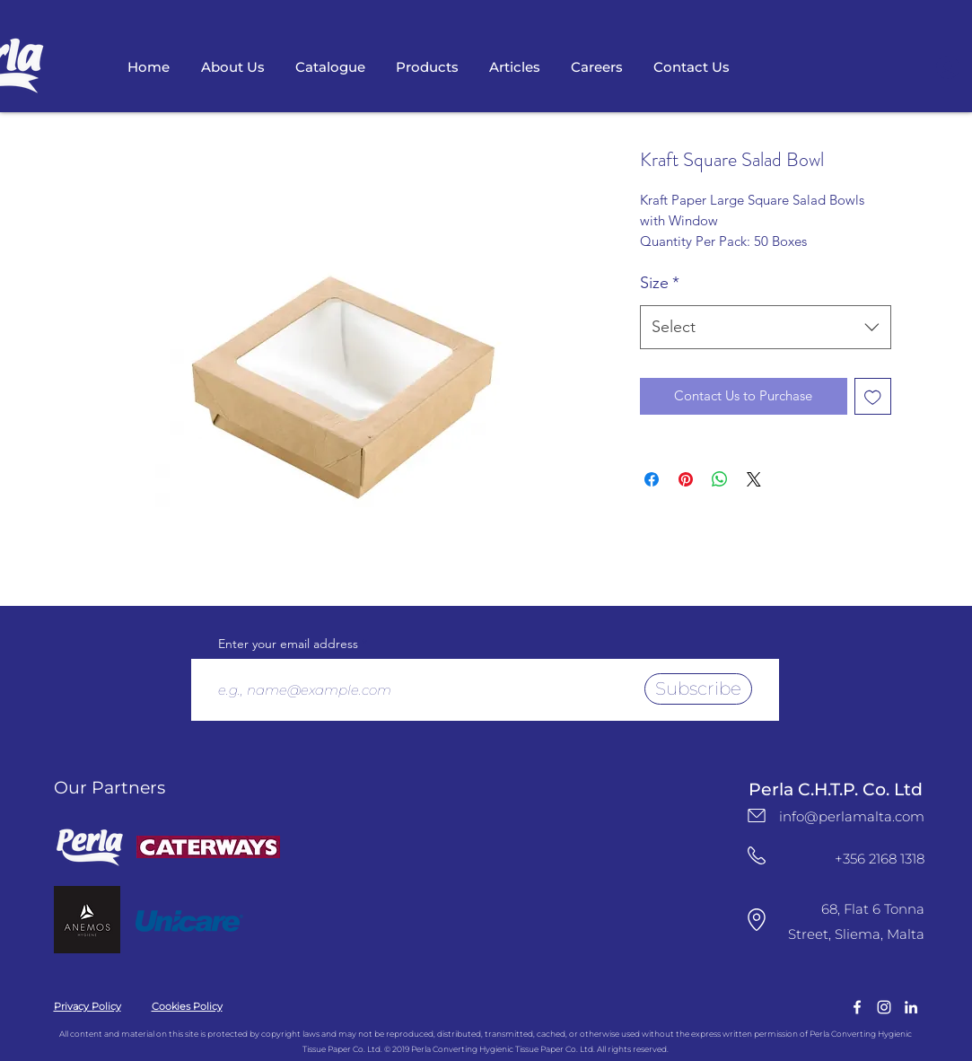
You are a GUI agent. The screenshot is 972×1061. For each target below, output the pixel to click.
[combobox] (765, 327)
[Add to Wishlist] (872, 396)
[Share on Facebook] (651, 479)
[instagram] (884, 1007)
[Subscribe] (698, 689)
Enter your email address (288, 643)
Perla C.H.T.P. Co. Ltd (836, 789)
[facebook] (857, 1007)
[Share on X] (754, 479)
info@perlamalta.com (851, 816)
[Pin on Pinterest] (685, 479)
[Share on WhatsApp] (720, 479)
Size (659, 283)
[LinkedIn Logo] (911, 1007)
